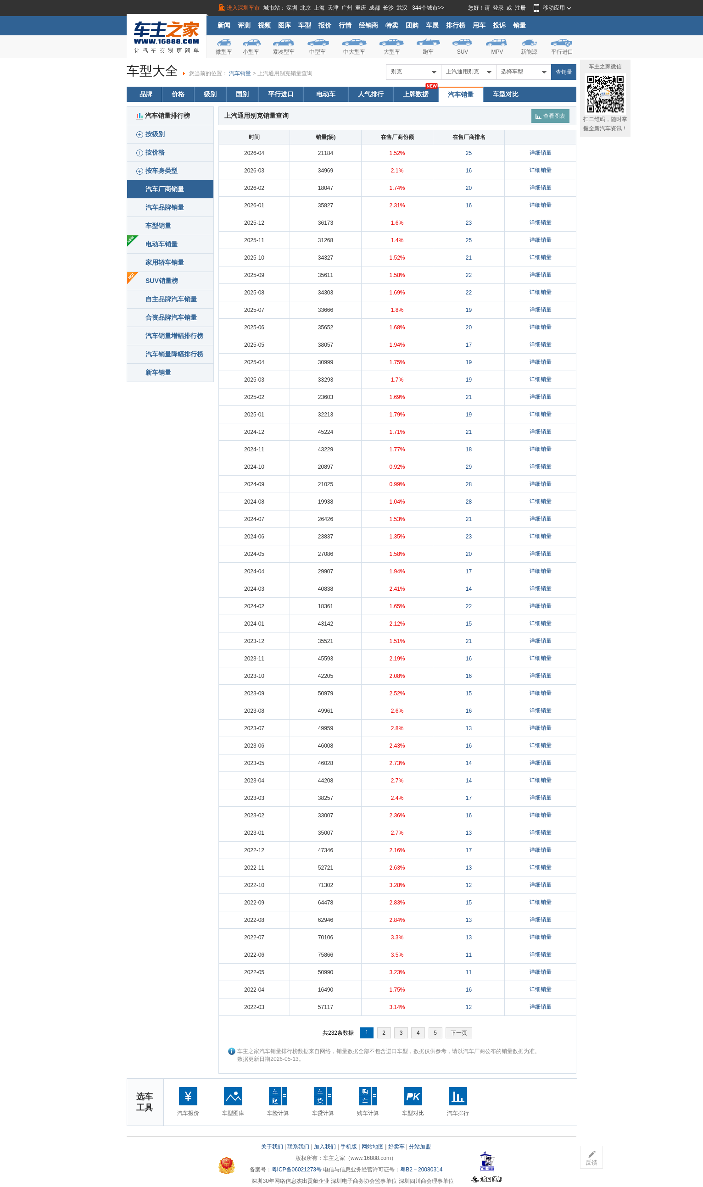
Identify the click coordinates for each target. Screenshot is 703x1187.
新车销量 (158, 372)
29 (469, 467)
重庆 (360, 8)
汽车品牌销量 (164, 207)
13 (469, 728)
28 (469, 484)
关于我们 (272, 1146)
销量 (519, 25)
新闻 (224, 25)
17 (469, 345)
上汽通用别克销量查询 (284, 73)
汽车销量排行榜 (163, 116)
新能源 (529, 52)
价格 (178, 94)
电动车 (325, 94)
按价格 (150, 152)
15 (469, 624)
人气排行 (371, 94)
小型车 (251, 52)
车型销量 (158, 225)
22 (469, 275)
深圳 (291, 8)
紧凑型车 (284, 52)
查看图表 (550, 116)
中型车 (317, 52)
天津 (333, 8)
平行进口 (562, 52)
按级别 (150, 134)
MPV (497, 52)
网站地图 (373, 1146)
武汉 (401, 8)
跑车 (428, 52)
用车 (479, 25)
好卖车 (396, 1146)
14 (469, 589)
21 (469, 258)
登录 (498, 8)
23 (469, 223)
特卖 (391, 25)
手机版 (348, 1146)
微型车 (224, 52)
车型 (304, 25)
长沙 (388, 8)
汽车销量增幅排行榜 (174, 335)
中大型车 (354, 52)
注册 (520, 8)
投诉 (499, 25)
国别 (242, 94)
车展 (432, 25)
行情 (345, 25)
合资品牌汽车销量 (171, 317)
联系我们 (298, 1146)
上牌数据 (416, 94)
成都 (374, 8)
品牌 (145, 94)
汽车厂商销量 (164, 189)
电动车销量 (161, 244)
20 (469, 188)
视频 (264, 25)
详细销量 (541, 153)
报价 (324, 25)
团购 (412, 25)
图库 (284, 25)
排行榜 (455, 25)
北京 (305, 8)
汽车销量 (240, 73)
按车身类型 (157, 171)
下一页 (459, 1033)
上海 (319, 8)
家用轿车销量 (164, 262)
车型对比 (506, 94)
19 (469, 310)
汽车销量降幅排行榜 (174, 354)
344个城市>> (428, 8)
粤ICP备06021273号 (297, 1169)
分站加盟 (420, 1146)
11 (469, 955)
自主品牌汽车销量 (171, 299)
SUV (463, 52)
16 (469, 170)
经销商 (368, 25)
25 (469, 153)
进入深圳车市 (243, 8)
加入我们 (325, 1146)
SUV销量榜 (161, 280)
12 (469, 885)
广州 (346, 8)
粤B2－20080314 (421, 1169)
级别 (210, 94)
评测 (244, 25)
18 (469, 449)
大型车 (392, 52)
